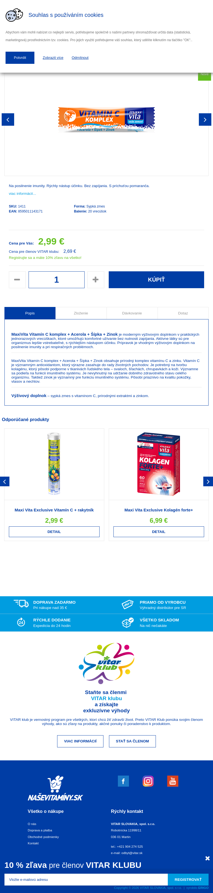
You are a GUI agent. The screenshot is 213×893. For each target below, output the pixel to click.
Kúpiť (156, 280)
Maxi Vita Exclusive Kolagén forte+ (159, 510)
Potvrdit (20, 58)
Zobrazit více (53, 58)
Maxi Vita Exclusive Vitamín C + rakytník (54, 510)
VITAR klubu (106, 698)
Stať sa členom (132, 741)
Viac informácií (80, 741)
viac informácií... (22, 193)
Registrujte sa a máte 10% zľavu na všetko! (45, 258)
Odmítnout (80, 58)
